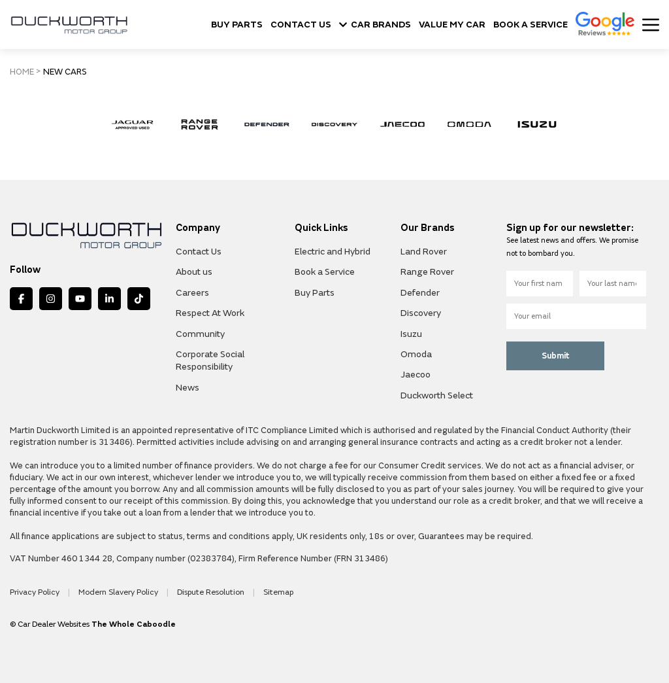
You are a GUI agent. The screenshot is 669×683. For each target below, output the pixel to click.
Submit (556, 356)
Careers (192, 292)
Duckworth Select (436, 395)
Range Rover (427, 271)
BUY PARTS (237, 24)
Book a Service (325, 271)
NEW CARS (65, 72)
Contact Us (198, 251)
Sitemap (278, 592)
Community (200, 334)
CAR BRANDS (375, 24)
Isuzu (411, 334)
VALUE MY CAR (452, 24)
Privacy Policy (35, 592)
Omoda (416, 354)
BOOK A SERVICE (530, 24)
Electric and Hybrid (332, 251)
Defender (420, 292)
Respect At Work (210, 313)
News (187, 387)
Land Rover (423, 251)
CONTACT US (300, 24)
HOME (22, 72)
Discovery (420, 313)
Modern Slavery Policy (119, 592)
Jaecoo (415, 374)
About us (194, 271)
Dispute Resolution (211, 592)
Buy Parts (314, 292)
